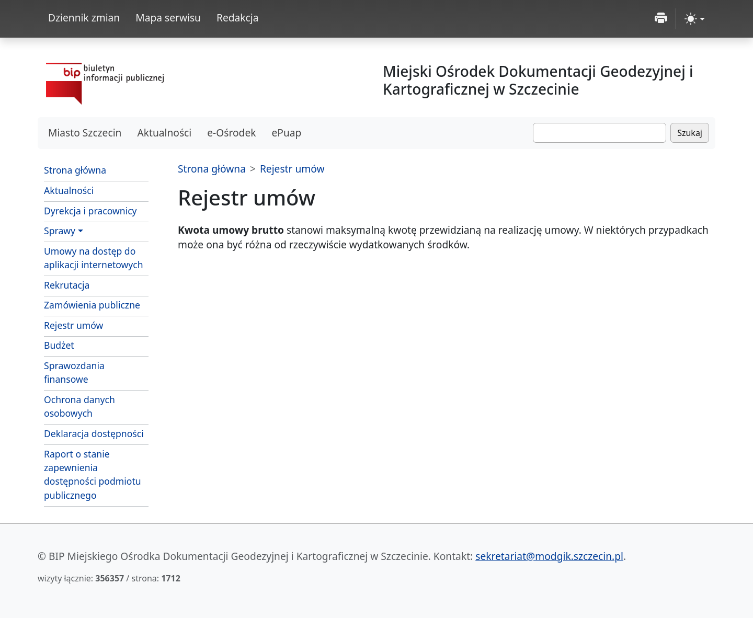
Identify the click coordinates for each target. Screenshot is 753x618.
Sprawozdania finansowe (74, 372)
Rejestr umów (73, 325)
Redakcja (237, 17)
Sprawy (59, 230)
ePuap (286, 132)
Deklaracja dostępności (94, 433)
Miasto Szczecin (84, 132)
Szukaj (689, 133)
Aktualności (164, 132)
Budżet (59, 345)
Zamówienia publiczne (92, 305)
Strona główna (75, 170)
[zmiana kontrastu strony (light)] (694, 18)
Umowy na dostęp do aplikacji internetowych (93, 258)
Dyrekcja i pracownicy (90, 210)
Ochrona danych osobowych (79, 406)
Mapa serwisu (168, 17)
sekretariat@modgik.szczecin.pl (549, 556)
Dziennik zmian (84, 17)
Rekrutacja (66, 285)
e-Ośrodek (231, 132)
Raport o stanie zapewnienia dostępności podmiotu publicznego (92, 474)
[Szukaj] (599, 133)
